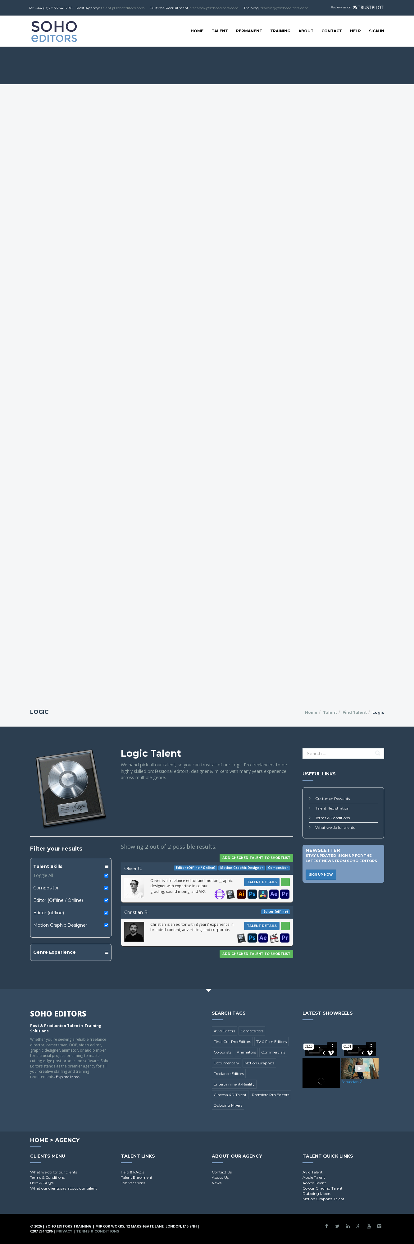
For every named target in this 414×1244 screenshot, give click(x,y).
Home (197, 31)
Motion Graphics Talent (323, 1198)
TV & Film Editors (271, 1041)
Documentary (226, 1063)
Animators (246, 1052)
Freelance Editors (229, 1073)
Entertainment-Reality (234, 1084)
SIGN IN (376, 31)
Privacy (64, 1231)
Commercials (273, 1052)
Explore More (67, 1076)
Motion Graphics (259, 1063)
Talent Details (262, 882)
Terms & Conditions (332, 817)
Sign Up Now (321, 875)
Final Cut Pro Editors (232, 1041)
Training (280, 31)
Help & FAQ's (41, 1183)
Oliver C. (133, 868)
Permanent (249, 31)
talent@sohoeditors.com (123, 8)
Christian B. (136, 912)
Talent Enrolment (136, 1177)
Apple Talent (314, 1177)
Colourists (222, 1052)
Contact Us (222, 1172)
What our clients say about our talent (63, 1188)
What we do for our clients (53, 1172)
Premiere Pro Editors (270, 1094)
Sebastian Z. (352, 1081)
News (216, 1183)
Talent (220, 31)
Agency (67, 1140)
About (305, 31)
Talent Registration (332, 808)
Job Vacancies (133, 1183)
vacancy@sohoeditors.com (214, 8)
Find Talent (355, 712)
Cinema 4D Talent (230, 1094)
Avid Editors (224, 1031)
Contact (331, 31)
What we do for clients (335, 827)
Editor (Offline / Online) (58, 900)
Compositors (251, 1031)
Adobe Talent (314, 1183)
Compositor (46, 888)
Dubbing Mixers (228, 1105)
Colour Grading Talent (323, 1188)
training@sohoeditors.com (284, 8)
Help (355, 31)
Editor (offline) (48, 913)
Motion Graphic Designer (60, 925)
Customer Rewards (332, 798)
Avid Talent (313, 1172)
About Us (220, 1177)
